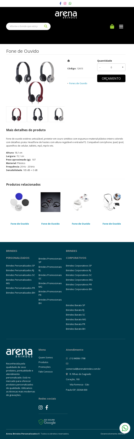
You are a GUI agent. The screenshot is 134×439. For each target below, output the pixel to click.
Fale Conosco (46, 371)
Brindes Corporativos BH (79, 289)
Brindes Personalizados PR (20, 288)
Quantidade (104, 60)
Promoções (45, 366)
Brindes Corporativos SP (79, 265)
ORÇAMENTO (111, 78)
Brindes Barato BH (75, 328)
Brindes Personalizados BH (20, 292)
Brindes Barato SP (75, 305)
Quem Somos (46, 357)
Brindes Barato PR (75, 324)
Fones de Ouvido (78, 83)
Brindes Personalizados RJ (20, 270)
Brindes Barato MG (76, 319)
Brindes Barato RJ (75, 310)
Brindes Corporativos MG (79, 279)
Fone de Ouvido (20, 223)
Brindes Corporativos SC (79, 275)
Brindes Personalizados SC (20, 275)
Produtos (43, 362)
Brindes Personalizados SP (20, 265)
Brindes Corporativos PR (79, 284)
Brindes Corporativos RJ (78, 270)
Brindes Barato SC (75, 314)
